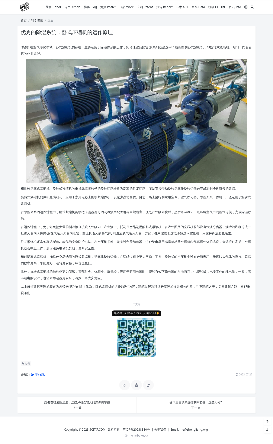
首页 (24, 20)
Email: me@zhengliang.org (189, 429)
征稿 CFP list (216, 7)
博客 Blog (90, 7)
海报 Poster (108, 7)
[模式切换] (246, 7)
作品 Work (126, 7)
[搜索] (252, 7)
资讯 (26, 363)
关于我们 (160, 429)
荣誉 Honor (53, 7)
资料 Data (198, 7)
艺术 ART (182, 7)
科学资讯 (37, 20)
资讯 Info (235, 7)
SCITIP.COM (97, 429)
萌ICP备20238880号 (136, 429)
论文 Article (72, 7)
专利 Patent (145, 7)
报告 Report (164, 7)
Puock (144, 435)
